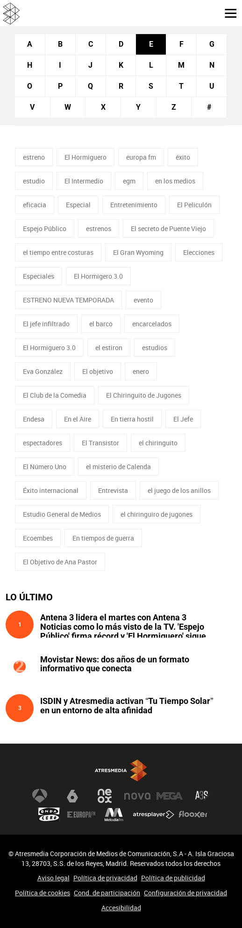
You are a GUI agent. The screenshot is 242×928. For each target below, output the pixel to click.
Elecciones (198, 252)
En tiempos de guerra (103, 538)
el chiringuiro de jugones (156, 514)
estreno (34, 157)
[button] (227, 12)
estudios (154, 347)
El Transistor (100, 442)
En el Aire (77, 419)
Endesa (33, 419)
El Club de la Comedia (54, 395)
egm (129, 180)
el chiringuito (158, 442)
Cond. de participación (107, 892)
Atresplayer (154, 815)
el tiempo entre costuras (58, 252)
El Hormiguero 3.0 (49, 347)
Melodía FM (114, 815)
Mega (170, 796)
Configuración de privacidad (185, 892)
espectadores (42, 442)
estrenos (98, 228)
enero (141, 371)
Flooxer (193, 815)
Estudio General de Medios (62, 514)
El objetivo (97, 371)
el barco (101, 323)
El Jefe (183, 419)
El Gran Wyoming (138, 252)
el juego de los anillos (179, 490)
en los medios (175, 180)
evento (143, 299)
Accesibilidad (121, 907)
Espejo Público (44, 228)
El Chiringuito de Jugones (143, 395)
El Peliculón (194, 204)
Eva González (43, 371)
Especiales (38, 276)
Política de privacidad (105, 877)
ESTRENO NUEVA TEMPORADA (68, 299)
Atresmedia (121, 770)
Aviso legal (53, 877)
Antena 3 (40, 796)
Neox (105, 796)
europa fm (141, 157)
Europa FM (81, 815)
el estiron (108, 347)
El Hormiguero (85, 157)
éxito (183, 157)
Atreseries (202, 796)
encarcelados (151, 323)
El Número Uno (44, 466)
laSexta (72, 796)
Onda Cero (49, 815)
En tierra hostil (132, 419)
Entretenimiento (133, 204)
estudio (34, 180)
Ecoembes (38, 538)
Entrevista (113, 490)
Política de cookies (42, 892)
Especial (78, 204)
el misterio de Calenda (118, 466)
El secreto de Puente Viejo (168, 228)
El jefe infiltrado (46, 323)
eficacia (34, 204)
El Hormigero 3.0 (98, 276)
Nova (137, 796)
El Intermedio (83, 180)
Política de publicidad (173, 877)
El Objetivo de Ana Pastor (60, 561)
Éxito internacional (50, 490)
